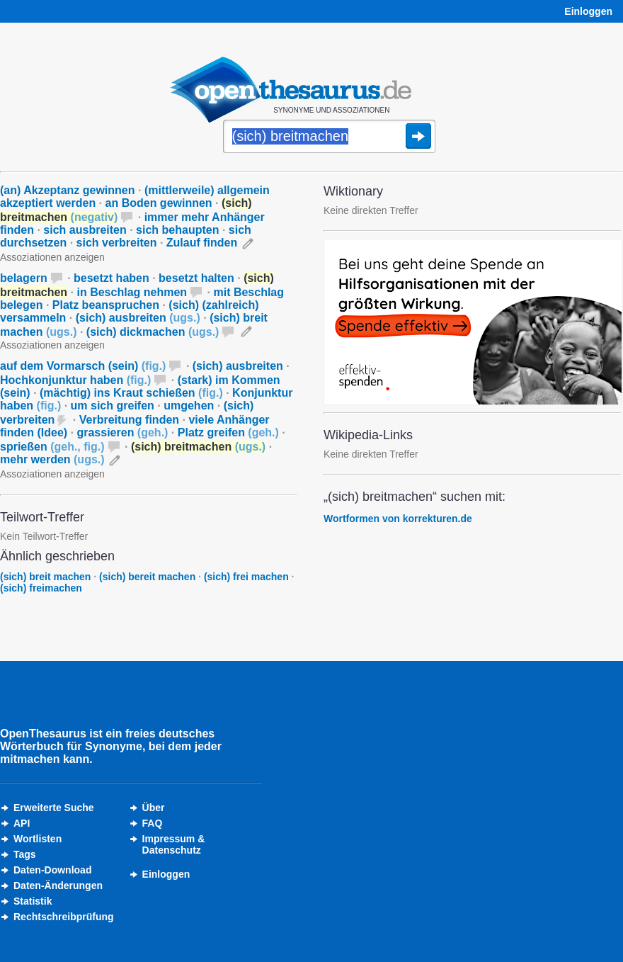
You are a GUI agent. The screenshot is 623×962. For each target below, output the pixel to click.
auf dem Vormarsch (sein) (83, 366)
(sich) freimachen (41, 588)
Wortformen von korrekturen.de (398, 518)
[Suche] (329, 137)
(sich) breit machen (45, 576)
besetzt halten (196, 278)
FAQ (152, 823)
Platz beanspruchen (105, 305)
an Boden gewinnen (158, 203)
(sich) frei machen (246, 576)
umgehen (189, 406)
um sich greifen (112, 406)
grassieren (122, 432)
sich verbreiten (116, 243)
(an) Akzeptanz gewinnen (67, 190)
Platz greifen (228, 432)
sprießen (52, 447)
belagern (23, 278)
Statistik (32, 901)
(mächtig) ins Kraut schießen (131, 393)
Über (153, 807)
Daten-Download (52, 870)
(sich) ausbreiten (138, 318)
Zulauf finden (201, 243)
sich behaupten (177, 230)
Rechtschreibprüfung (63, 916)
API (21, 823)
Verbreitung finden (129, 420)
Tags (24, 854)
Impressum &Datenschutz (173, 844)
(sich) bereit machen (147, 576)
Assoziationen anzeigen (52, 257)
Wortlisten (37, 838)
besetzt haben (111, 278)
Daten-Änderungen (58, 885)
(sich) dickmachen (152, 332)
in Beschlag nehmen (132, 292)
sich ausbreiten (84, 230)
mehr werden (52, 459)
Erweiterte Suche (53, 807)
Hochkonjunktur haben (75, 380)
